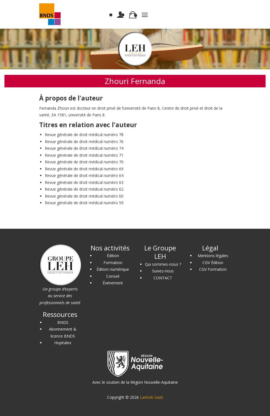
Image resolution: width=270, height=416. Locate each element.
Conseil (112, 276)
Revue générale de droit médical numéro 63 (84, 182)
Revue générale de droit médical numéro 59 (84, 202)
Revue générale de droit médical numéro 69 (84, 168)
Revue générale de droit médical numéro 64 (84, 175)
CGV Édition (212, 262)
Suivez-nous (163, 271)
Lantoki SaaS (151, 397)
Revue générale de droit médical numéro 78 (84, 134)
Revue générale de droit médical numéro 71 (84, 155)
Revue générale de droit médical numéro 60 (84, 196)
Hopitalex (62, 342)
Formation (112, 262)
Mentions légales (213, 255)
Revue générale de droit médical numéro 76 (84, 141)
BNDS (62, 322)
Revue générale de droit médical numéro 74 (84, 148)
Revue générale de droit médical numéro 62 (84, 189)
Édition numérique (112, 269)
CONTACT (162, 277)
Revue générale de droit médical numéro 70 (84, 161)
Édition (113, 255)
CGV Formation (213, 269)
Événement (113, 282)
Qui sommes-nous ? (163, 264)
